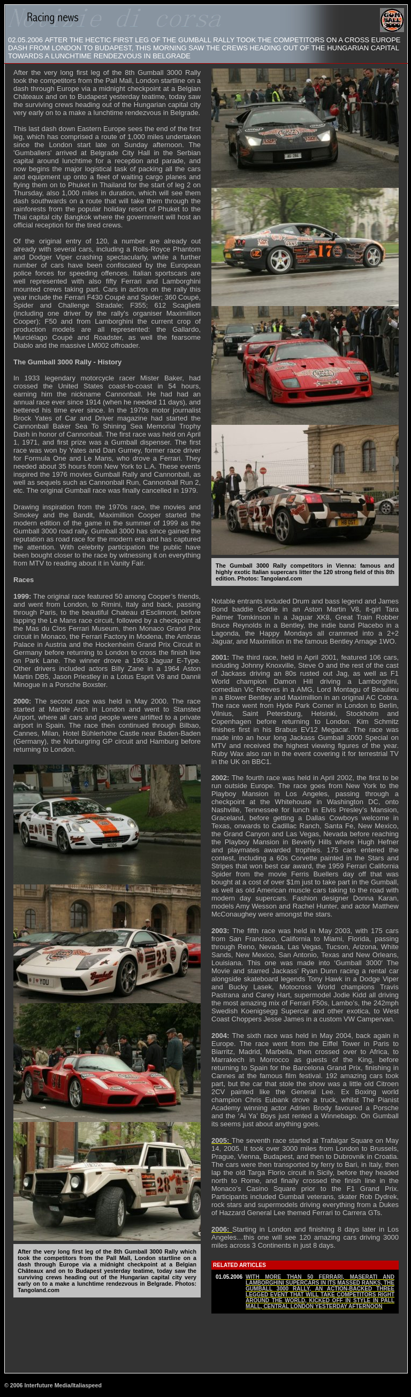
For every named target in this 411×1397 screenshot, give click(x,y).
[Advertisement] (206, 1342)
